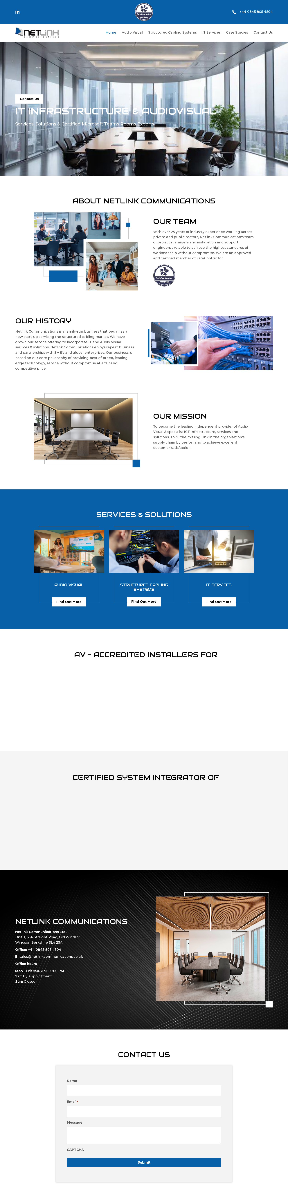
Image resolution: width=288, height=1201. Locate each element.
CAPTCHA (75, 1146)
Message (74, 1119)
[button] (17, 12)
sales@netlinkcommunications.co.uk (51, 957)
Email (72, 1100)
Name (72, 1081)
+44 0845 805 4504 (256, 12)
